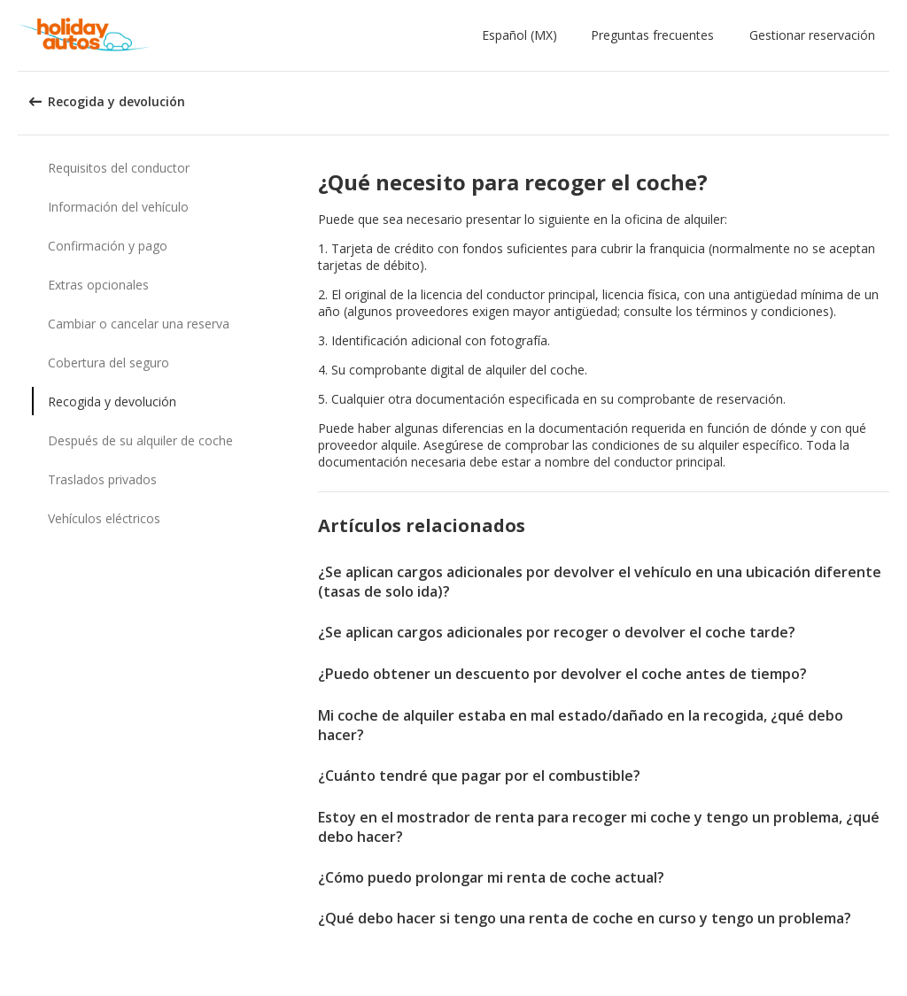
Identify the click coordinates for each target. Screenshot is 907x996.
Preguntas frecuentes (652, 35)
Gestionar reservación (812, 35)
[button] (523, 35)
